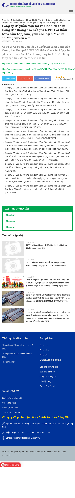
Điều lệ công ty (46, 381)
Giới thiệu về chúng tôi (12, 398)
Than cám (10, 221)
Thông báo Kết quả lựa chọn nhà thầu (17, 355)
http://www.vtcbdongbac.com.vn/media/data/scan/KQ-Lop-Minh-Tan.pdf (34, 64)
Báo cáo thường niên (49, 367)
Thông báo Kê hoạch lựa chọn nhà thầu (17, 347)
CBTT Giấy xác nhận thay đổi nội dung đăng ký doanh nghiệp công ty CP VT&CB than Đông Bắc (46, 263)
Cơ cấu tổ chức (9, 403)
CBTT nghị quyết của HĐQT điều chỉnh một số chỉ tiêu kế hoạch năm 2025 (46, 246)
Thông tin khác (8, 362)
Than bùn (10, 215)
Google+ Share (25, 78)
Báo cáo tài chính (47, 372)
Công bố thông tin (48, 376)
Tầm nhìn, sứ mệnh (11, 412)
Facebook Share (42, 78)
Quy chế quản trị (47, 386)
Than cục (10, 227)
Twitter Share (9, 78)
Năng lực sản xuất (10, 408)
